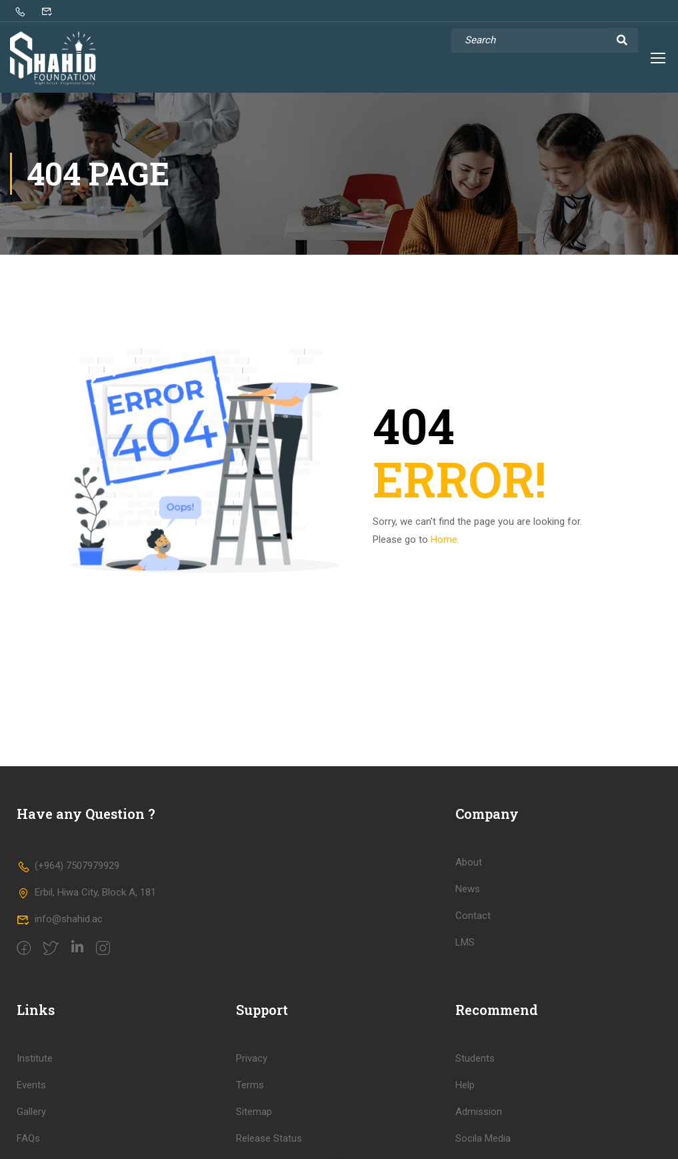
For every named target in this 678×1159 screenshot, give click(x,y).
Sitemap (254, 1118)
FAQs (28, 1145)
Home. (445, 546)
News (467, 896)
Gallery (31, 1118)
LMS (465, 949)
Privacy (251, 1065)
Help (465, 1092)
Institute (35, 1065)
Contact (473, 922)
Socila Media (483, 1145)
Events (31, 1092)
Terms (250, 1092)
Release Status (269, 1145)
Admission (478, 1118)
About (468, 869)
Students (475, 1065)
